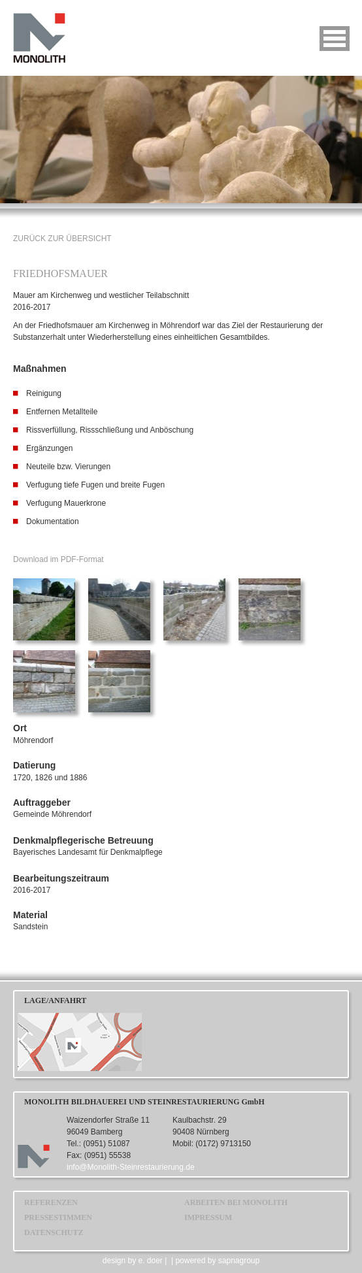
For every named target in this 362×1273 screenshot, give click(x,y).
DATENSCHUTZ (53, 1232)
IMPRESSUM (208, 1217)
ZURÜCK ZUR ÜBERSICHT (62, 238)
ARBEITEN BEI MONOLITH (236, 1202)
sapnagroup (238, 1260)
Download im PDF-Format (58, 559)
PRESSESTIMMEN (58, 1217)
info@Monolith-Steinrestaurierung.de (131, 1167)
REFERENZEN (51, 1202)
